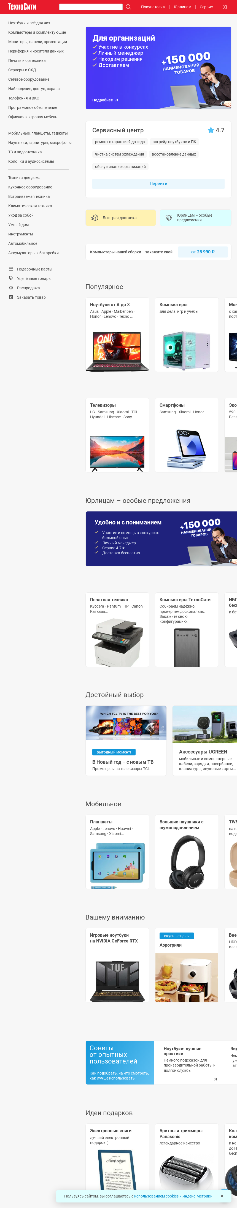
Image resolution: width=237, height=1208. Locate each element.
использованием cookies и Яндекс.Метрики (173, 1196)
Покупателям (153, 7)
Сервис (206, 7)
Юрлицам (182, 7)
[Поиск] (127, 7)
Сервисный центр (118, 130)
